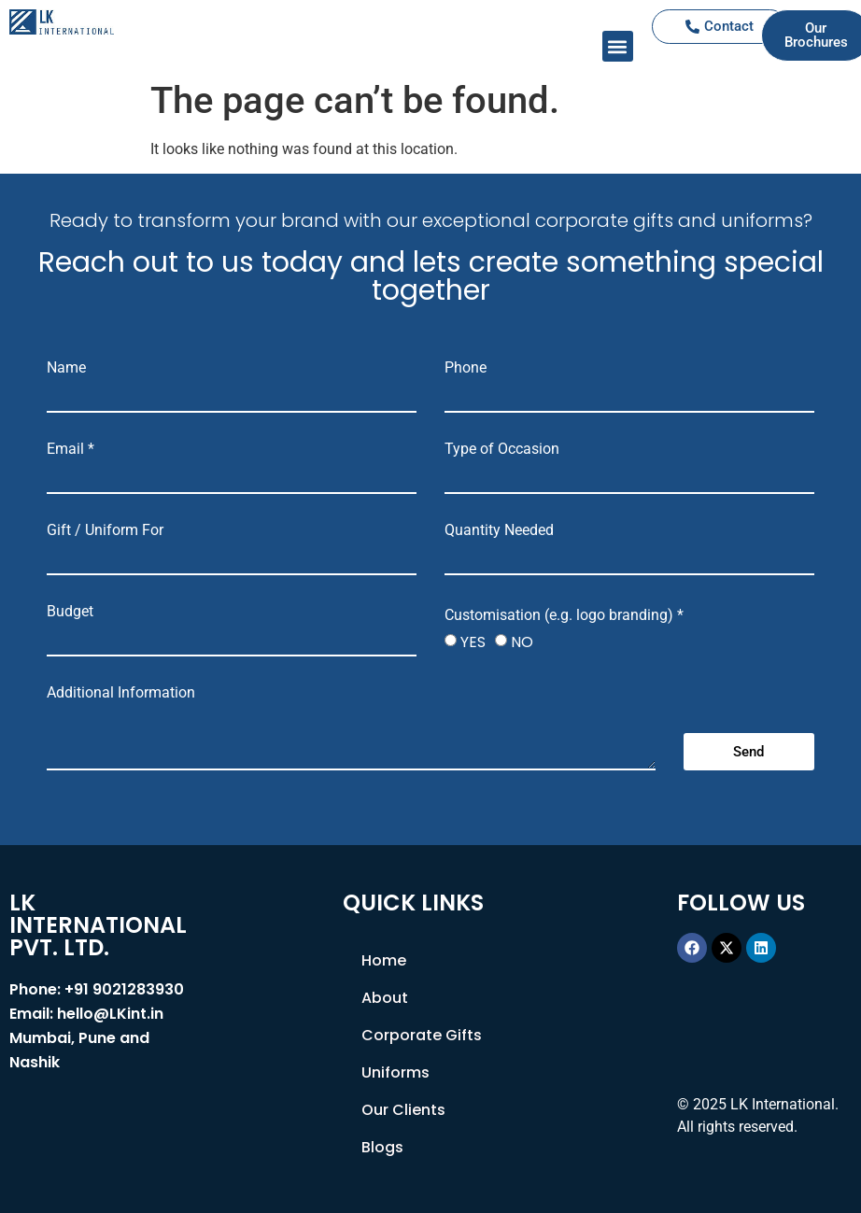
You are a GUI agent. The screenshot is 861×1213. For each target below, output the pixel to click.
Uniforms (395, 1072)
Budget (70, 611)
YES (473, 642)
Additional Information (121, 692)
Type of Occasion (502, 449)
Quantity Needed (499, 530)
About (384, 997)
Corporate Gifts (421, 1035)
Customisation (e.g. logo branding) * (564, 615)
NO (522, 642)
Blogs (382, 1147)
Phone (466, 367)
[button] (617, 46)
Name (66, 367)
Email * (70, 449)
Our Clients (403, 1110)
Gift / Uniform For (105, 530)
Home (383, 960)
